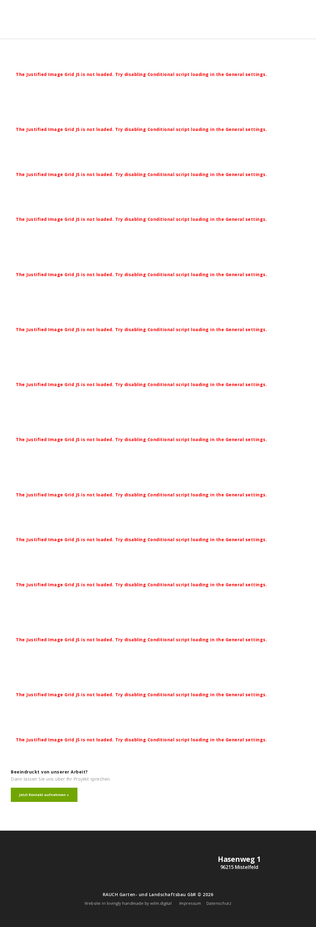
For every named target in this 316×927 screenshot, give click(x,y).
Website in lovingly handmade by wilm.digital (128, 903)
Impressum (190, 903)
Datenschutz (219, 903)
